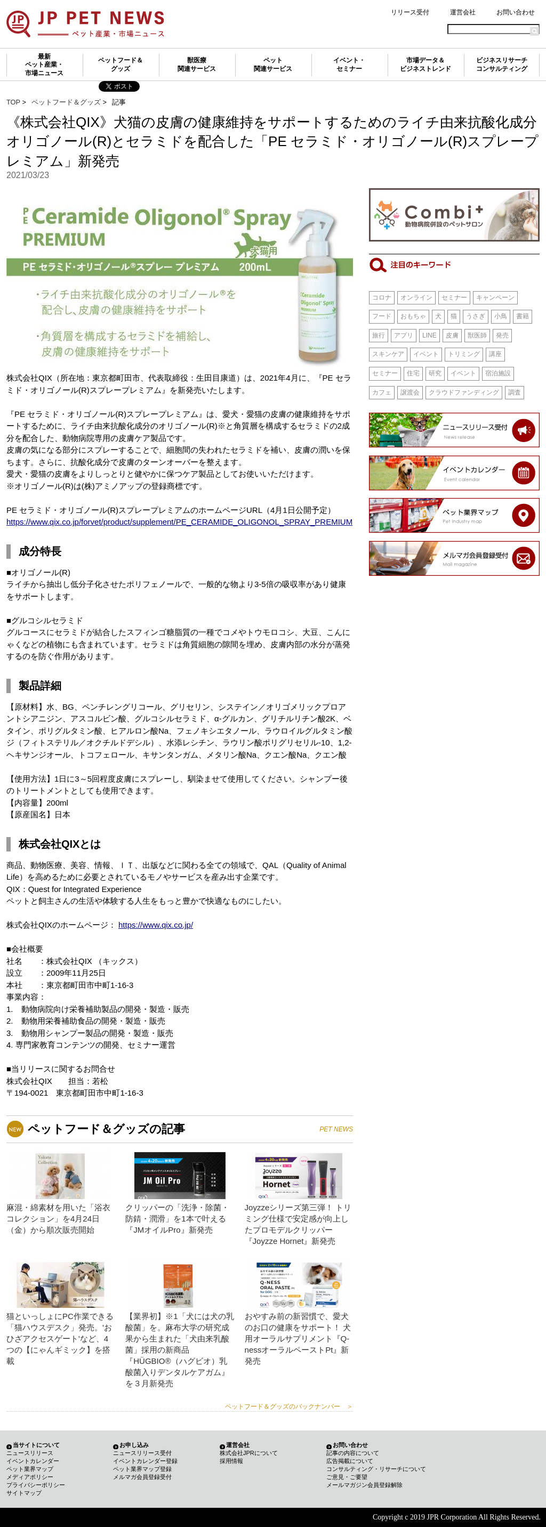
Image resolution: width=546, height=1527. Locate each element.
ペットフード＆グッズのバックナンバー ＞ (289, 1406)
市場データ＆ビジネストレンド (425, 65)
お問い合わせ (515, 12)
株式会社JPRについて (249, 1453)
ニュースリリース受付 (142, 1453)
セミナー (454, 297)
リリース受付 (410, 12)
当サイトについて (36, 1445)
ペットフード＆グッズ (120, 65)
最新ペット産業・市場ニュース (44, 65)
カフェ (381, 392)
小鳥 (500, 316)
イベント (426, 354)
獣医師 (477, 335)
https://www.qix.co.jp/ (155, 924)
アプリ (403, 335)
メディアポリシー (29, 1477)
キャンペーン (495, 297)
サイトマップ (24, 1493)
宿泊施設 (498, 373)
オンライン (416, 297)
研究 (435, 373)
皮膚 (452, 335)
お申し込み (134, 1445)
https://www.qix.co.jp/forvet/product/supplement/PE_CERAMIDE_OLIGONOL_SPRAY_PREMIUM (179, 521)
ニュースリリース (29, 1453)
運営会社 (463, 12)
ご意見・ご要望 (346, 1477)
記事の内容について (352, 1453)
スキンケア (388, 354)
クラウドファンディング (464, 392)
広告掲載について (349, 1461)
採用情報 (231, 1461)
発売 (502, 335)
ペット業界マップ (29, 1469)
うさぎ (475, 316)
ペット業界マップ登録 (142, 1469)
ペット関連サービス (273, 65)
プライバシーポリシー (35, 1485)
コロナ (381, 297)
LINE (429, 335)
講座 (495, 354)
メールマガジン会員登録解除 (364, 1485)
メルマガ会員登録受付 (142, 1477)
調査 (514, 392)
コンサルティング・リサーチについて (376, 1469)
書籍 (522, 316)
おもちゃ (413, 316)
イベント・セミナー (349, 65)
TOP (13, 102)
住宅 (413, 373)
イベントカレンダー (32, 1461)
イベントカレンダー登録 (145, 1461)
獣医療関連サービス (197, 65)
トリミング (464, 354)
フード (381, 316)
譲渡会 (410, 392)
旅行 (378, 335)
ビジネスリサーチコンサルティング (501, 65)
